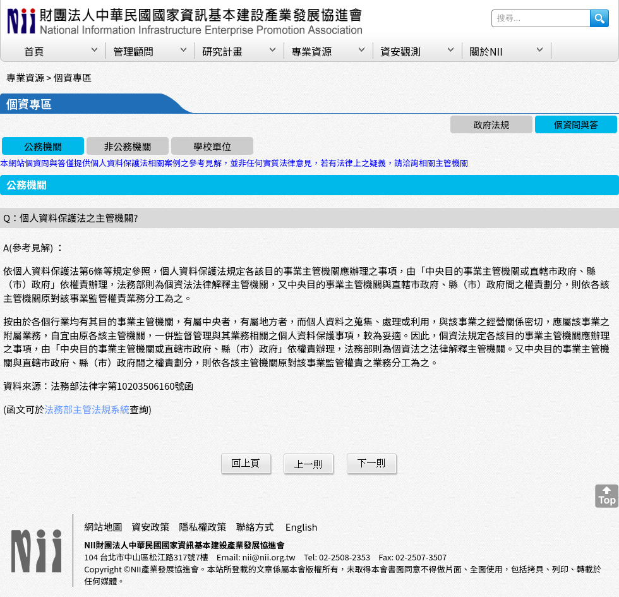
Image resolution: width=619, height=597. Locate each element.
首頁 (34, 51)
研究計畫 (222, 51)
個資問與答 (576, 124)
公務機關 (43, 146)
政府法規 (491, 124)
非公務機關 (127, 146)
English (301, 526)
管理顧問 (133, 51)
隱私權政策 (202, 526)
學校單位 (212, 146)
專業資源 (311, 51)
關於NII (486, 51)
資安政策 (150, 526)
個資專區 (73, 77)
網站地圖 (103, 526)
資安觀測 (400, 51)
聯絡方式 (254, 526)
